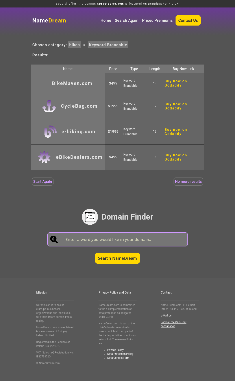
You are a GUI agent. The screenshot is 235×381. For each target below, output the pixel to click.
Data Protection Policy (120, 353)
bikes (74, 45)
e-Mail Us (166, 315)
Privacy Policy (115, 349)
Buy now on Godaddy (176, 83)
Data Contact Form (118, 357)
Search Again (126, 20)
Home (105, 20)
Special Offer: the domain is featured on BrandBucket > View (117, 3)
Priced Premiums (157, 20)
